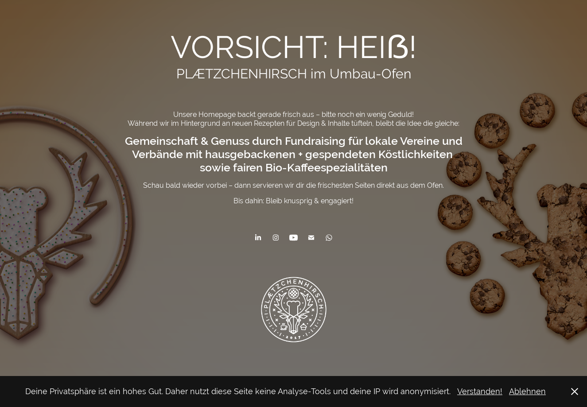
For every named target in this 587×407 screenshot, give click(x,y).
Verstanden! (479, 391)
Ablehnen (527, 391)
